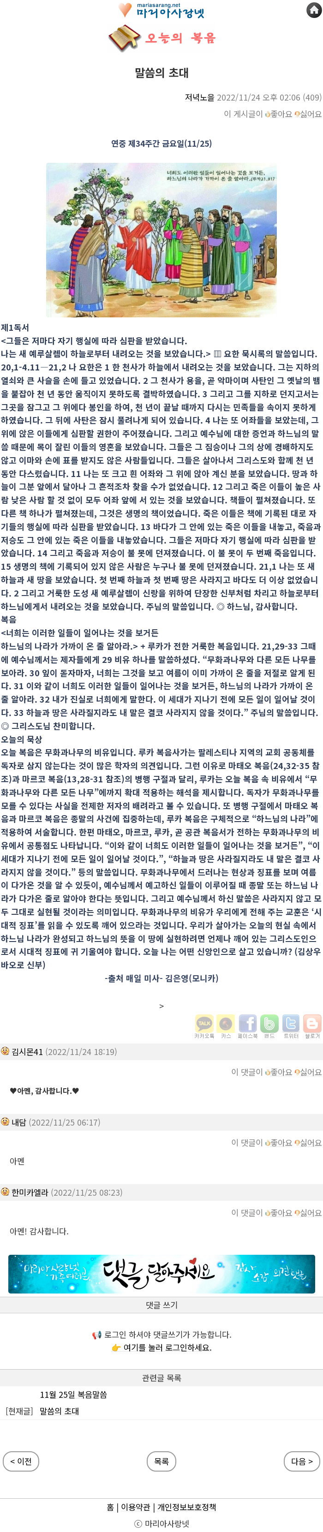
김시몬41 (27, 1051)
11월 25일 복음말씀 (73, 1394)
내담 (19, 1122)
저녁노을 (200, 97)
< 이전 (21, 1461)
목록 (161, 1461)
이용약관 (135, 1507)
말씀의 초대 (59, 1411)
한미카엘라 (30, 1192)
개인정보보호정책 (186, 1507)
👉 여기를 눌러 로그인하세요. (161, 1347)
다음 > (302, 1461)
